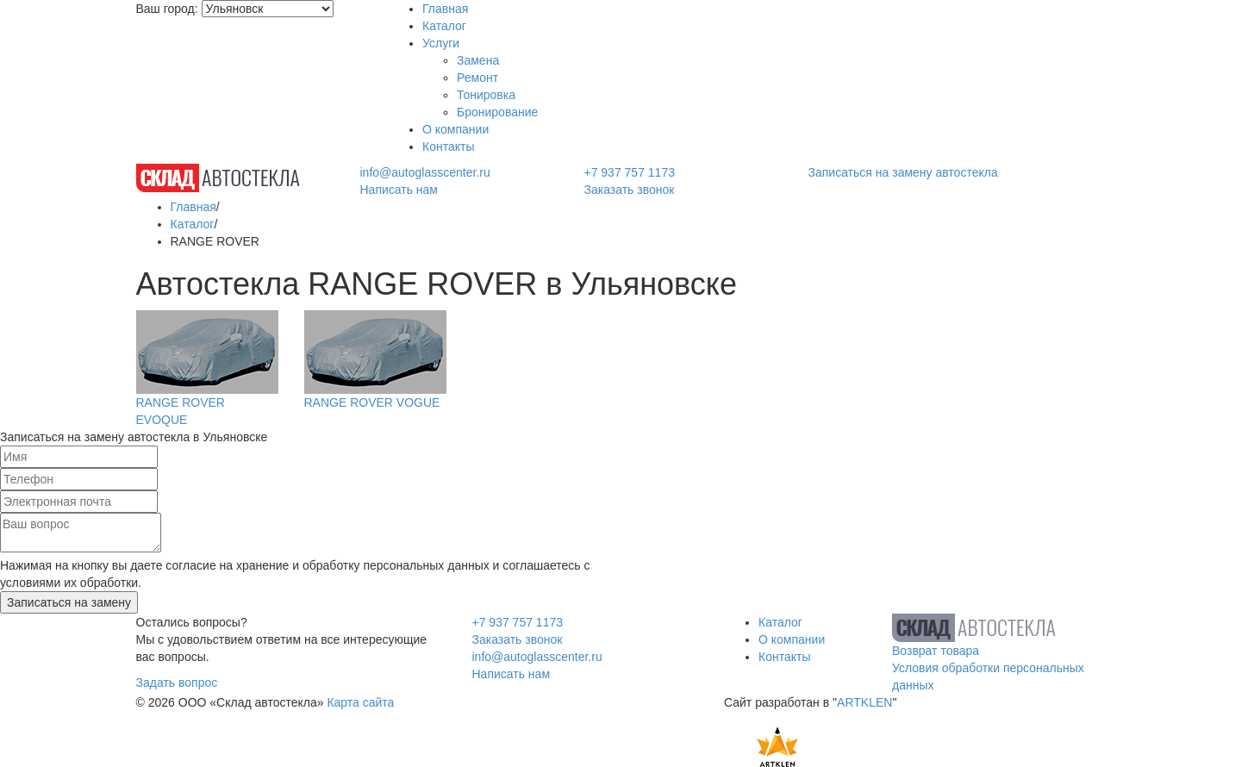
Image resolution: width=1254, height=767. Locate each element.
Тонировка (486, 95)
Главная (445, 9)
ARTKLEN (864, 702)
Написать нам (398, 189)
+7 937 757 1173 (629, 172)
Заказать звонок (628, 189)
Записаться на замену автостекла (903, 172)
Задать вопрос (177, 682)
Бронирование (497, 112)
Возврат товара (935, 651)
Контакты (448, 146)
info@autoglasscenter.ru (424, 172)
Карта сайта (360, 702)
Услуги (440, 43)
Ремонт (477, 77)
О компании (455, 129)
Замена (478, 60)
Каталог (444, 26)
